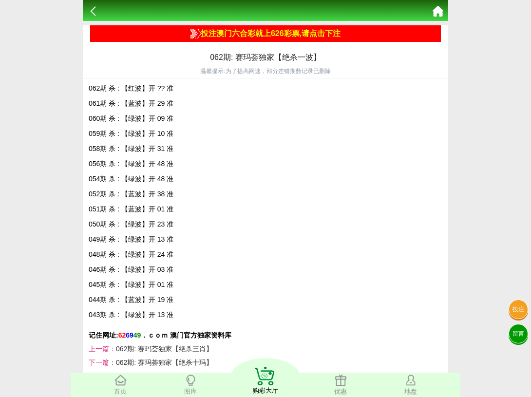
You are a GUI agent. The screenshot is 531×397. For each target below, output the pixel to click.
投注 (518, 309)
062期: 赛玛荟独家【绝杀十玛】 (164, 362)
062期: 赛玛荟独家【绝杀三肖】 (164, 349)
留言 (518, 333)
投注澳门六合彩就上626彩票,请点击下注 (265, 33)
